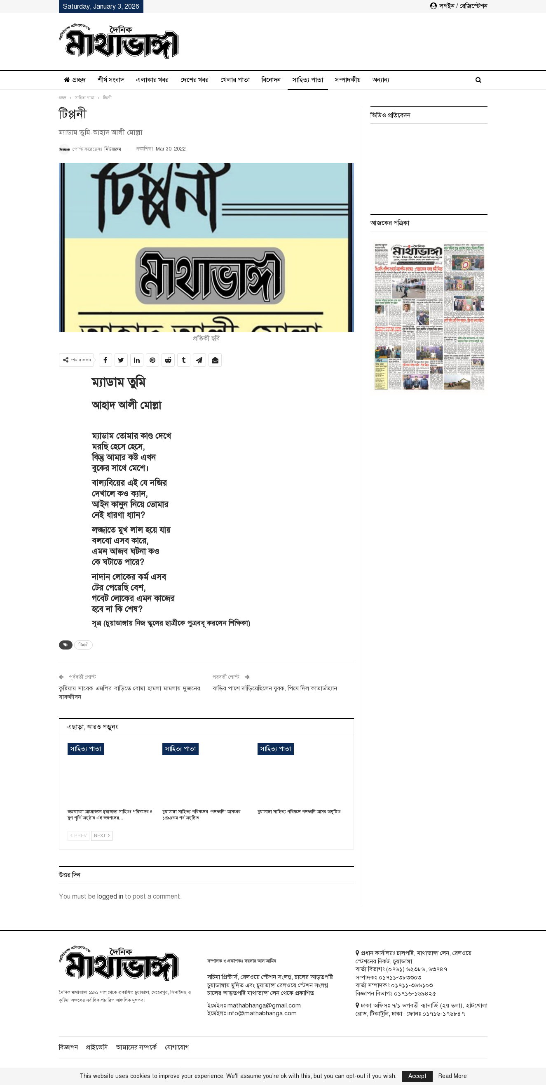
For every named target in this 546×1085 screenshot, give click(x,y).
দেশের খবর (194, 80)
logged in (110, 896)
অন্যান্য (381, 80)
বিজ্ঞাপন (68, 1047)
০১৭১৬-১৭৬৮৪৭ (443, 1013)
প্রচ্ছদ (75, 80)
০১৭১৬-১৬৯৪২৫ (415, 993)
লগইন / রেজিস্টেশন (458, 6)
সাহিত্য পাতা (308, 80)
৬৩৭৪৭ (438, 969)
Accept (417, 1076)
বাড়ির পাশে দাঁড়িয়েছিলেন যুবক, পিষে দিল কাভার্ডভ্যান (275, 688)
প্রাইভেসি (97, 1047)
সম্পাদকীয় (348, 80)
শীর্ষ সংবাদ (111, 80)
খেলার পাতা (235, 80)
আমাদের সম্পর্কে (136, 1047)
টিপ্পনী (83, 644)
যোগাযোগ (177, 1047)
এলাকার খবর (152, 80)
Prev (78, 835)
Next (102, 835)
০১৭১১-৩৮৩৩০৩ (400, 977)
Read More (452, 1076)
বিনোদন (271, 80)
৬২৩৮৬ (415, 969)
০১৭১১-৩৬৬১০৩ (412, 985)
